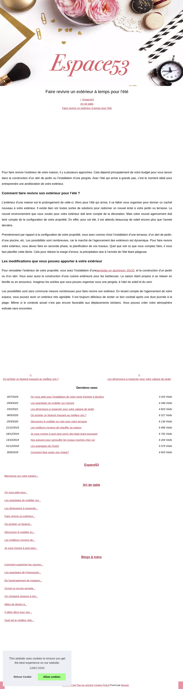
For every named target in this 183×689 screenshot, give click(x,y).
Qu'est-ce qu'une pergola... (19, 588)
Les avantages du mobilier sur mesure (52, 403)
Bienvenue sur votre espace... (21, 475)
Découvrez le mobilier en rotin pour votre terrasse (59, 421)
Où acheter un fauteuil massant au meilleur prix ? (31, 379)
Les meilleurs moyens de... (19, 540)
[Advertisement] (87, 137)
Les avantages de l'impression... (22, 572)
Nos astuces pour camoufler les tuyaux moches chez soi (63, 440)
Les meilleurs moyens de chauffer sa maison (56, 427)
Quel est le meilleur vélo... (19, 620)
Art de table (87, 103)
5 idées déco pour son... (18, 612)
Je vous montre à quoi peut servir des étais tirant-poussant (64, 434)
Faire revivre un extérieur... (19, 516)
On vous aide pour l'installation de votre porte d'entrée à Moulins (67, 397)
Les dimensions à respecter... (21, 508)
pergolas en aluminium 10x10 (115, 270)
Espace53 (88, 99)
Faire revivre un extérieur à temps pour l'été (87, 108)
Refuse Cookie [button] (22, 676)
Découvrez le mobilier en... (19, 532)
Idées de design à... (15, 604)
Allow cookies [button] (51, 676)
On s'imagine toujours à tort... (21, 596)
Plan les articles (85, 685)
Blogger (125, 685)
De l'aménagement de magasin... (23, 580)
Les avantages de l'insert (45, 446)
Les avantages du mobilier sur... (22, 500)
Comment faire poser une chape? (50, 452)
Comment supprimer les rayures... (23, 564)
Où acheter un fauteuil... (18, 524)
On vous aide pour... (16, 492)
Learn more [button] (37, 667)
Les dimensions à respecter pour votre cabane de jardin (139, 379)
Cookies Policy (101, 685)
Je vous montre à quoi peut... (21, 548)
